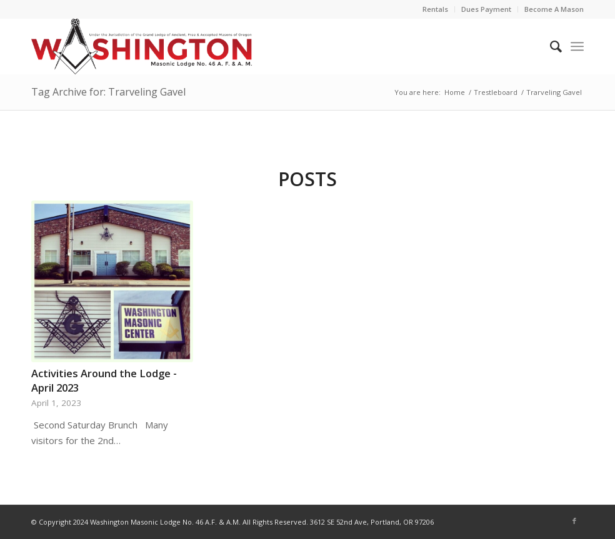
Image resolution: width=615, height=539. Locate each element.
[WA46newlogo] (141, 46)
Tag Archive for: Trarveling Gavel (108, 92)
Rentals (435, 9)
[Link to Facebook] (574, 521)
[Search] (550, 46)
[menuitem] (435, 9)
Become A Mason (554, 9)
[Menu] (577, 46)
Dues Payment (486, 9)
